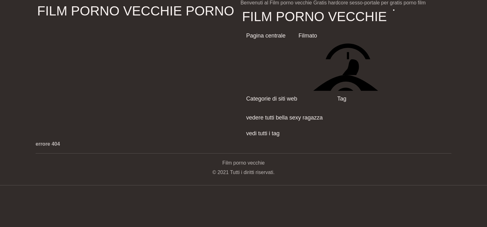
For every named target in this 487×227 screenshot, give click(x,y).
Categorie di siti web (271, 99)
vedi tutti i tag (262, 133)
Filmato (308, 35)
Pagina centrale (265, 35)
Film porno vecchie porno (135, 10)
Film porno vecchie (314, 16)
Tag (342, 99)
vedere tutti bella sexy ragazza (284, 117)
